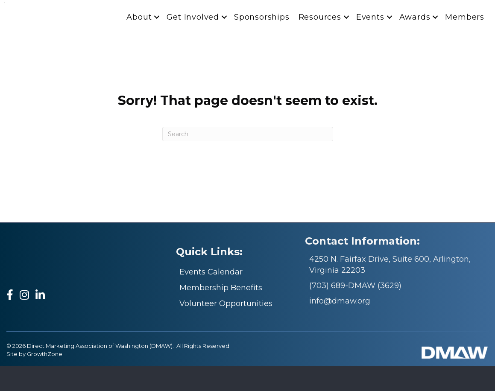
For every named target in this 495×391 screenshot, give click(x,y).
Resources (320, 42)
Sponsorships (262, 42)
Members (464, 42)
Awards (415, 42)
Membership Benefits (220, 312)
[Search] (247, 159)
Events (370, 42)
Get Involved (193, 42)
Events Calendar (211, 296)
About (139, 42)
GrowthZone (44, 378)
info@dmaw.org (339, 325)
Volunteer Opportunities (225, 328)
